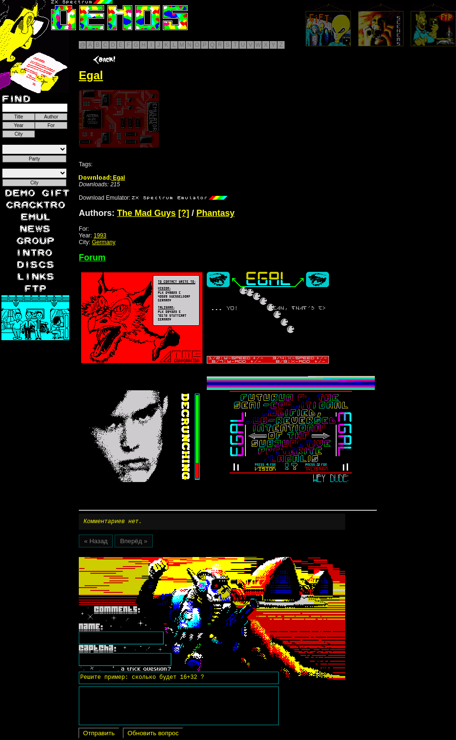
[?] (183, 213)
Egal (102, 177)
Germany (103, 242)
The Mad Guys (146, 213)
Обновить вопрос (153, 734)
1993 (100, 235)
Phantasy (215, 213)
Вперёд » (133, 542)
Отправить (99, 734)
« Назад (95, 542)
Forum (92, 257)
